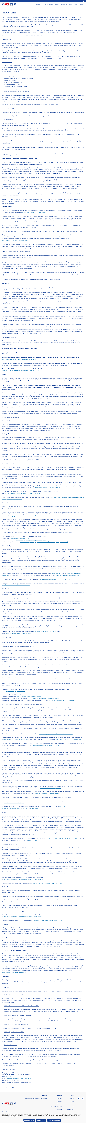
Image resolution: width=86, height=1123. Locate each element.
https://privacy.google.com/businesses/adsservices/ (45, 697)
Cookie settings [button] (41, 1120)
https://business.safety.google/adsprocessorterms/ (16, 584)
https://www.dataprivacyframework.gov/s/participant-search (19, 359)
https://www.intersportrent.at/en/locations (34, 212)
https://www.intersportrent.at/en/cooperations (15, 240)
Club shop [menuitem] (81, 5)
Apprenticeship (70, 1107)
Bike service (59, 1107)
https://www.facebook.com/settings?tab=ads (47, 792)
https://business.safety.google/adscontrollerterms (45, 744)
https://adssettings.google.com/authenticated (18, 632)
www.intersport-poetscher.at (41, 235)
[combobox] (82, 1)
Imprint (16, 1116)
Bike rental (59, 1101)
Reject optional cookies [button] (54, 1120)
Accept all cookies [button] (29, 1120)
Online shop (59, 1096)
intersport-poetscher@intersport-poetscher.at (18, 1076)
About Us (72, 1096)
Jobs (73, 1104)
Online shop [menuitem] (45, 5)
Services (38, 5)
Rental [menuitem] (51, 5)
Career (70, 5)
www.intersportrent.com (74, 236)
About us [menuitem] (57, 5)
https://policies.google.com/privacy (19, 537)
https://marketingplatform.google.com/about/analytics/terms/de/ (22, 493)
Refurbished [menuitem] (64, 5)
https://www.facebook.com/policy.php (50, 786)
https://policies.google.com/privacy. (15, 690)
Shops (72, 1099)
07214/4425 (9, 1074)
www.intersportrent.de (36, 236)
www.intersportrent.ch (48, 236)
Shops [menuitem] (75, 5)
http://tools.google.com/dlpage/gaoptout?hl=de (47, 487)
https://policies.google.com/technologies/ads (15, 738)
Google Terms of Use (56, 573)
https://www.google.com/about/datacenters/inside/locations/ (21, 515)
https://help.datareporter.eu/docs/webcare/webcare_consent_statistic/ (23, 914)
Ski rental (59, 1099)
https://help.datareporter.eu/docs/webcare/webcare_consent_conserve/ (23, 877)
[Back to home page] (9, 5)
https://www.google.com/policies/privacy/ (67, 575)
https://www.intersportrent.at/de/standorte (13, 970)
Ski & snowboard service (56, 1104)
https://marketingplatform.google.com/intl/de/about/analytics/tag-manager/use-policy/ (44, 541)
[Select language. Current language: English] (82, 1)
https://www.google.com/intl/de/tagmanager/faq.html (31, 539)
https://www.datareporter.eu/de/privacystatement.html (62, 836)
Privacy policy (11, 1116)
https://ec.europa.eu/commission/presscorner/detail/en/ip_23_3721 (20, 370)
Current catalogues (69, 1101)
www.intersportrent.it (61, 236)
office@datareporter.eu (34, 838)
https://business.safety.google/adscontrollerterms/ (63, 699)
